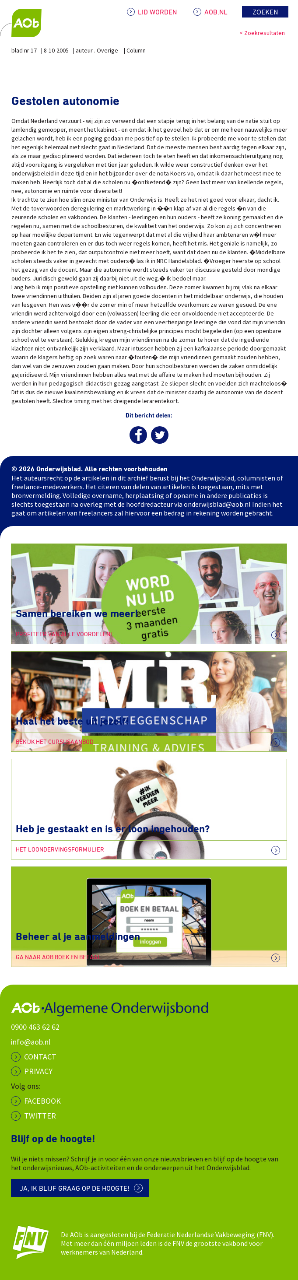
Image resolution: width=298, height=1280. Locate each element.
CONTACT (40, 1057)
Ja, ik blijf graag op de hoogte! (75, 1188)
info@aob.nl (30, 1042)
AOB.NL (216, 12)
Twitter (40, 1116)
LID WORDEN (157, 12)
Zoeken (265, 11)
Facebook (42, 1101)
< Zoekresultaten (262, 33)
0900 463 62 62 (35, 1027)
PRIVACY (38, 1071)
